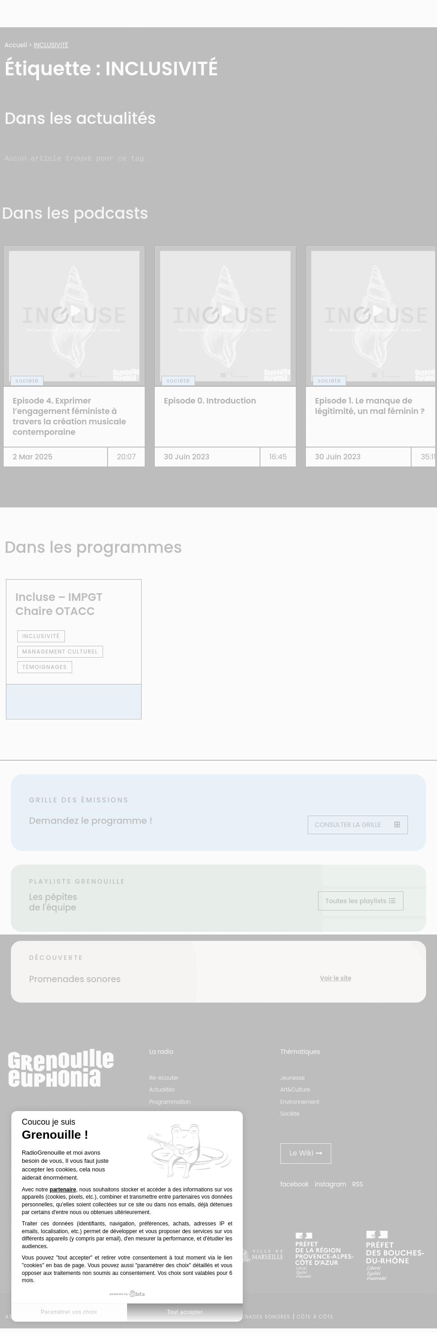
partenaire (63, 1189)
